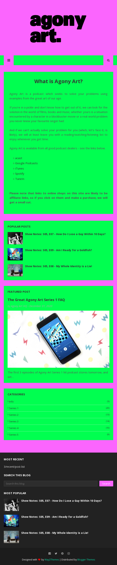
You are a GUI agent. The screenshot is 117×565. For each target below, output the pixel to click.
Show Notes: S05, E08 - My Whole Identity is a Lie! (58, 266)
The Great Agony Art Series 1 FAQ (36, 299)
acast (18, 158)
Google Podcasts (26, 163)
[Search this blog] (50, 483)
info (59, 401)
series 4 (59, 428)
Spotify (19, 173)
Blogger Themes (86, 559)
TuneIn (19, 179)
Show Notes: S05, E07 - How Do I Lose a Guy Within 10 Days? (65, 234)
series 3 (59, 421)
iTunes (19, 168)
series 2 (59, 414)
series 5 (59, 434)
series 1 (59, 408)
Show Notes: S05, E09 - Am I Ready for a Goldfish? (58, 250)
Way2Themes (52, 559)
